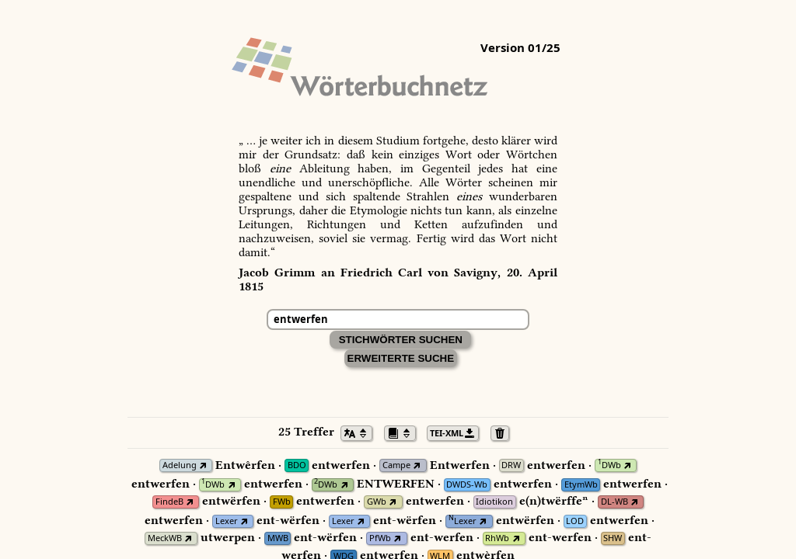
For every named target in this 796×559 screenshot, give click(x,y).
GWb (376, 502)
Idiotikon (494, 502)
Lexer (226, 521)
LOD (575, 521)
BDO (297, 465)
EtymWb (581, 485)
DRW (511, 465)
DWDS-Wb (466, 485)
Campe (396, 465)
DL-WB (614, 502)
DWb (609, 465)
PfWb (380, 538)
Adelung (179, 465)
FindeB (169, 502)
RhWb (497, 538)
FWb (282, 502)
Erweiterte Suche (401, 358)
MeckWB (165, 538)
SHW (612, 538)
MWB (277, 538)
